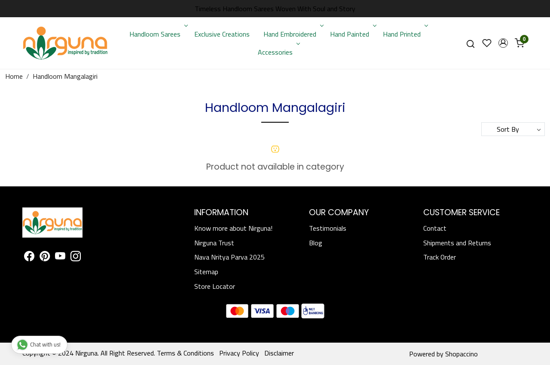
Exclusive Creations (222, 34)
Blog (315, 242)
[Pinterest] (45, 257)
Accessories (278, 52)
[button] (503, 43)
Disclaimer (279, 352)
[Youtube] (60, 257)
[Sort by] (513, 129)
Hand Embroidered (292, 34)
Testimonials (327, 228)
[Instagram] (75, 257)
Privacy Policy (239, 352)
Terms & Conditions (185, 352)
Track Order (439, 257)
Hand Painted (352, 34)
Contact (434, 228)
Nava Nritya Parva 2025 (229, 257)
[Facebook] (29, 257)
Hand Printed (404, 34)
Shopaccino (461, 353)
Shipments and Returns (457, 242)
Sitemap (206, 271)
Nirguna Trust (214, 242)
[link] (470, 43)
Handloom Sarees (157, 34)
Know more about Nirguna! (233, 228)
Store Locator (214, 286)
